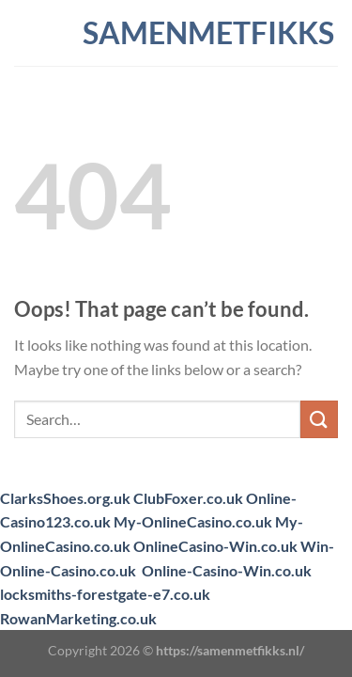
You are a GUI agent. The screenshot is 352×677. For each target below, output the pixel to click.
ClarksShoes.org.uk (65, 498)
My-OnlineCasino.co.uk (193, 521)
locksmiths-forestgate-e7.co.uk (105, 594)
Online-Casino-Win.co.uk (227, 570)
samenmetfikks (176, 33)
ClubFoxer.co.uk (188, 498)
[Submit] (319, 419)
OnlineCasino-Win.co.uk (215, 546)
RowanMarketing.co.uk (78, 618)
